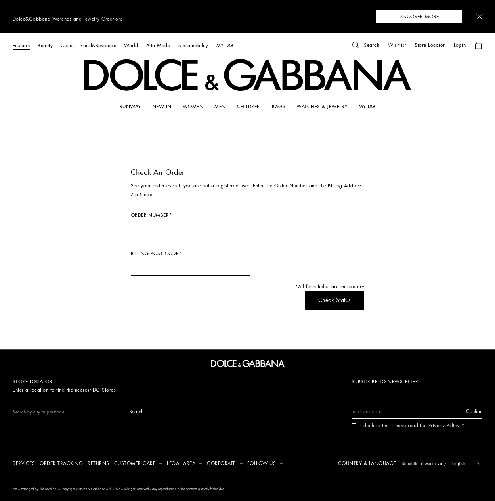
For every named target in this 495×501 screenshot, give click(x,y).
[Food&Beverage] (98, 45)
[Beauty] (45, 45)
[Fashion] (21, 45)
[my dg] (367, 106)
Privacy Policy (444, 425)
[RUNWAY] (130, 106)
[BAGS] (278, 106)
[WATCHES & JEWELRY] (321, 106)
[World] (131, 45)
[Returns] (98, 464)
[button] (479, 17)
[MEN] (220, 106)
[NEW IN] (162, 106)
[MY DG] (224, 45)
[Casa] (67, 45)
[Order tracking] (61, 464)
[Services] (24, 464)
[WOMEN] (193, 106)
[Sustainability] (193, 45)
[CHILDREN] (249, 106)
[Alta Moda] (158, 45)
